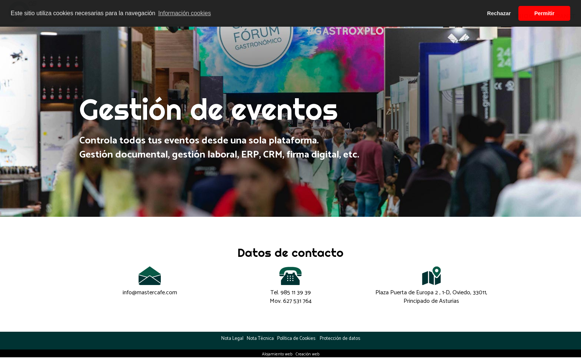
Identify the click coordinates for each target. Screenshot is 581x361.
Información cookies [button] (184, 13)
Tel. (290, 293)
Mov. (291, 301)
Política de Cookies (296, 338)
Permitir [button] (544, 13)
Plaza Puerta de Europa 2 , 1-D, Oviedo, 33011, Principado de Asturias (431, 297)
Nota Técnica (260, 338)
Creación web (307, 354)
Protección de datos (340, 338)
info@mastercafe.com (150, 293)
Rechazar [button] (499, 13)
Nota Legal (232, 338)
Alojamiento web (277, 354)
